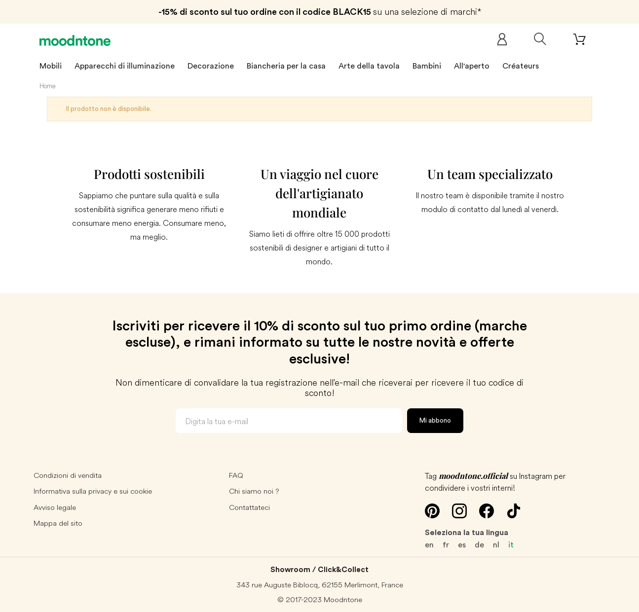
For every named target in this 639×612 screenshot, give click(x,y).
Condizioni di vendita (68, 475)
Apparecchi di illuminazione (125, 66)
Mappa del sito (58, 523)
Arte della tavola (369, 66)
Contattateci (249, 507)
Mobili (50, 66)
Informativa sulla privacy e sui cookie (93, 491)
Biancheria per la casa (286, 66)
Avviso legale (55, 507)
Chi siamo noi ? (254, 491)
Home (47, 86)
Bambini (427, 66)
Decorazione (211, 66)
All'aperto (471, 66)
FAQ (236, 475)
